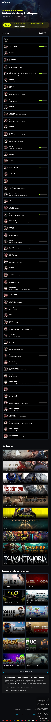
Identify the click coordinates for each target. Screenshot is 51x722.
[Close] (48, 699)
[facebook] (28, 715)
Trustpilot (17, 683)
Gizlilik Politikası (28, 709)
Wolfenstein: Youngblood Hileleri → (13, 10)
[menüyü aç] (48, 2)
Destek (36, 709)
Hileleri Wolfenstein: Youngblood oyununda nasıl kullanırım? (20, 687)
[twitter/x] (23, 715)
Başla (7, 25)
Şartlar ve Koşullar (17, 709)
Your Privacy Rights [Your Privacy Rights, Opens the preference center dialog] (43, 718)
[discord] (17, 715)
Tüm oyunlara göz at (25, 671)
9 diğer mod (33, 25)
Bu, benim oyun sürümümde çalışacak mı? (16, 690)
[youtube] (34, 715)
